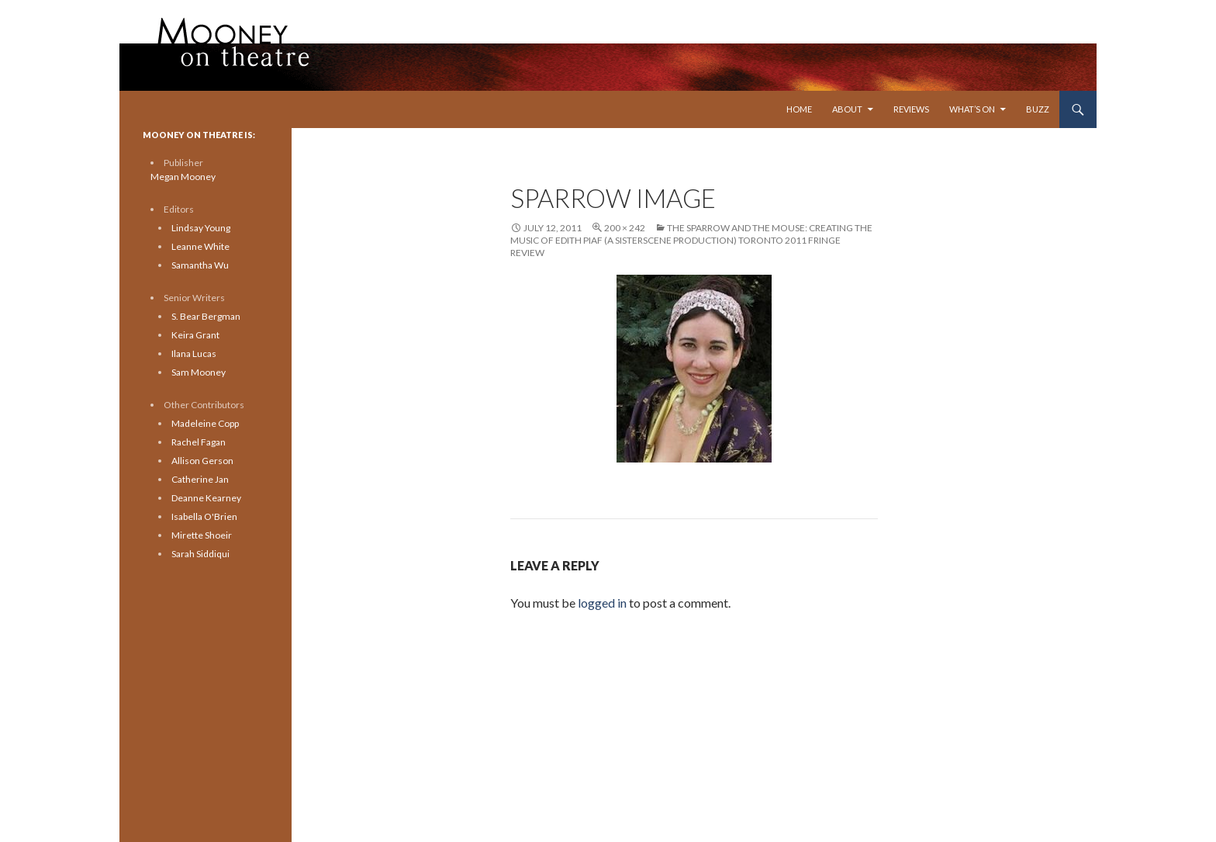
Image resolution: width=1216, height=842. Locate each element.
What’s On (972, 109)
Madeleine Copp (205, 423)
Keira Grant (195, 335)
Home (799, 109)
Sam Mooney (198, 372)
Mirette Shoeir (201, 535)
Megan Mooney (183, 176)
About (847, 109)
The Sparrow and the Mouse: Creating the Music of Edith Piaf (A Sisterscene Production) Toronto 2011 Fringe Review (691, 240)
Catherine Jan (200, 479)
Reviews (911, 109)
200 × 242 (624, 228)
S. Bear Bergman (205, 316)
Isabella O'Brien (204, 516)
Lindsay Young (200, 228)
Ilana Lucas (193, 353)
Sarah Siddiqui (200, 554)
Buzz (1037, 109)
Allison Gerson (202, 460)
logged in (602, 602)
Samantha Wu (200, 265)
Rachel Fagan (198, 442)
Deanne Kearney (206, 498)
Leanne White (200, 246)
